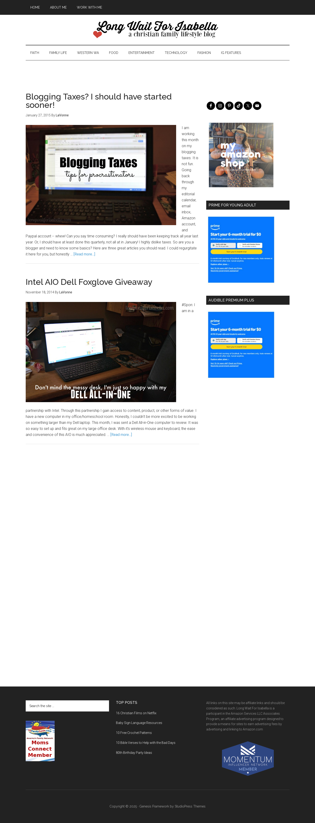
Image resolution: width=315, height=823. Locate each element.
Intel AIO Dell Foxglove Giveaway (89, 282)
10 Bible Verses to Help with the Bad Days (145, 743)
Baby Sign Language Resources (139, 723)
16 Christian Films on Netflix (136, 713)
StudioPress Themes (190, 806)
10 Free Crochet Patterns (134, 733)
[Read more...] (84, 254)
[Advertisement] (157, 70)
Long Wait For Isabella (158, 29)
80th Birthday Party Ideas (134, 753)
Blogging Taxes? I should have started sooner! (99, 101)
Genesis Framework (154, 806)
